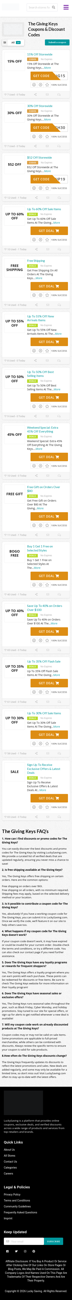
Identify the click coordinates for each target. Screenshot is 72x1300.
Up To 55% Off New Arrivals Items (40, 318)
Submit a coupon (57, 42)
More (47, 67)
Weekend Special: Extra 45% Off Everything (42, 429)
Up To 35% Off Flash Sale (43, 661)
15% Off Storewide (39, 54)
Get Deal (49, 231)
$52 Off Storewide (39, 157)
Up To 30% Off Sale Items (44, 713)
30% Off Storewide (39, 106)
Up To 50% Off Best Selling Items (40, 374)
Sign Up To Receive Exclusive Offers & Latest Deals (43, 769)
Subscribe (53, 1241)
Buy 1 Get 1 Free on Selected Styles (40, 548)
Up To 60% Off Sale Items (44, 209)
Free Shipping (36, 260)
